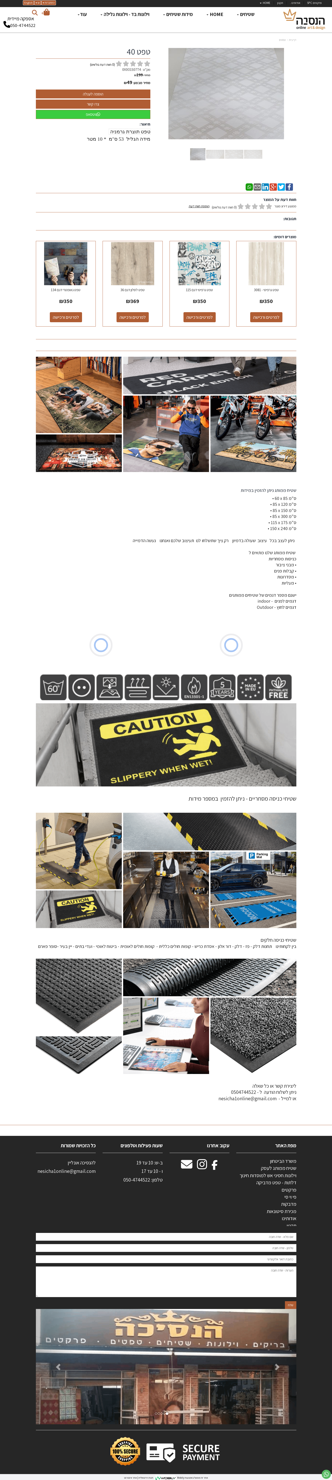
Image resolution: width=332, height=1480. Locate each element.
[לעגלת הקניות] (46, 13)
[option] (166, 1366)
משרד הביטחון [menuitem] (283, 1161)
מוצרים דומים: (285, 236)
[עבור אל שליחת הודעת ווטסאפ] (326, 1474)
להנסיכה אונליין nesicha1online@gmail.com (66, 1166)
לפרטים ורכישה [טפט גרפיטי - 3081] (266, 317)
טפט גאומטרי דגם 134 (65, 290)
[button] (55, 1366)
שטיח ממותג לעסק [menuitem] (278, 1168)
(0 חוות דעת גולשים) (224, 207)
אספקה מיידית (20, 20)
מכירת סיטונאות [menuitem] (281, 1211)
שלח (290, 1305)
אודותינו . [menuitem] (295, 3)
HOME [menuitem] (265, 3)
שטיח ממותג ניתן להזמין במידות (268, 490)
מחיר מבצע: (141, 82)
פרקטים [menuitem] (289, 1190)
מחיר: (142, 75)
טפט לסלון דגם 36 (132, 290)
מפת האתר (285, 1145)
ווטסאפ (93, 114)
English (28, 2)
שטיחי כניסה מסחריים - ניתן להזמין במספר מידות (242, 798)
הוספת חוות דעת (199, 206)
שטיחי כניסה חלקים (278, 940)
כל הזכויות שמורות (78, 1145)
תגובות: (289, 218)
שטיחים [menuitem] (246, 14)
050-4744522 (22, 25)
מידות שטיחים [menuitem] (178, 14)
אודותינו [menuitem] (289, 1218)
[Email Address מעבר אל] (186, 1166)
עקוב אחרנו (218, 1145)
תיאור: (145, 124)
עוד (82, 14)
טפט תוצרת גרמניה (130, 132)
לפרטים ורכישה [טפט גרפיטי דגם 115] (199, 317)
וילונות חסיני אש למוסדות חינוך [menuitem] (267, 1175)
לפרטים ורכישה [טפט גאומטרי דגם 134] (66, 317)
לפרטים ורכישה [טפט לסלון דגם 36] (133, 317)
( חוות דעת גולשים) (102, 64)
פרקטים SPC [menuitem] (314, 3)
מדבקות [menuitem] (288, 1204)
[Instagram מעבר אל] (202, 1166)
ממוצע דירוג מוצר (242, 207)
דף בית (292, 40)
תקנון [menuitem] (280, 3)
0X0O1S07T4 (131, 69)
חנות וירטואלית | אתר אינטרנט (138, 1477)
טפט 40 (138, 51)
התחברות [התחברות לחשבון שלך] (48, 2)
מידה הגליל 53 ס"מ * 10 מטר (118, 139)
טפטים (282, 40)
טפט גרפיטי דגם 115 (199, 290)
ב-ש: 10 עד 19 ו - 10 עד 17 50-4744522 (143, 1171)
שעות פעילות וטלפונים (142, 1145)
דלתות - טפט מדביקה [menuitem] (276, 1182)
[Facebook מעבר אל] (215, 1166)
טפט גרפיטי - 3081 (266, 290)
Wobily (180, 1477)
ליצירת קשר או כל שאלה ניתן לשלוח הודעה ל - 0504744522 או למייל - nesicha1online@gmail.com (257, 1092)
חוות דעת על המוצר (279, 199)
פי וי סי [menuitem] (290, 1197)
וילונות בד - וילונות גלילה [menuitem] (125, 14)
